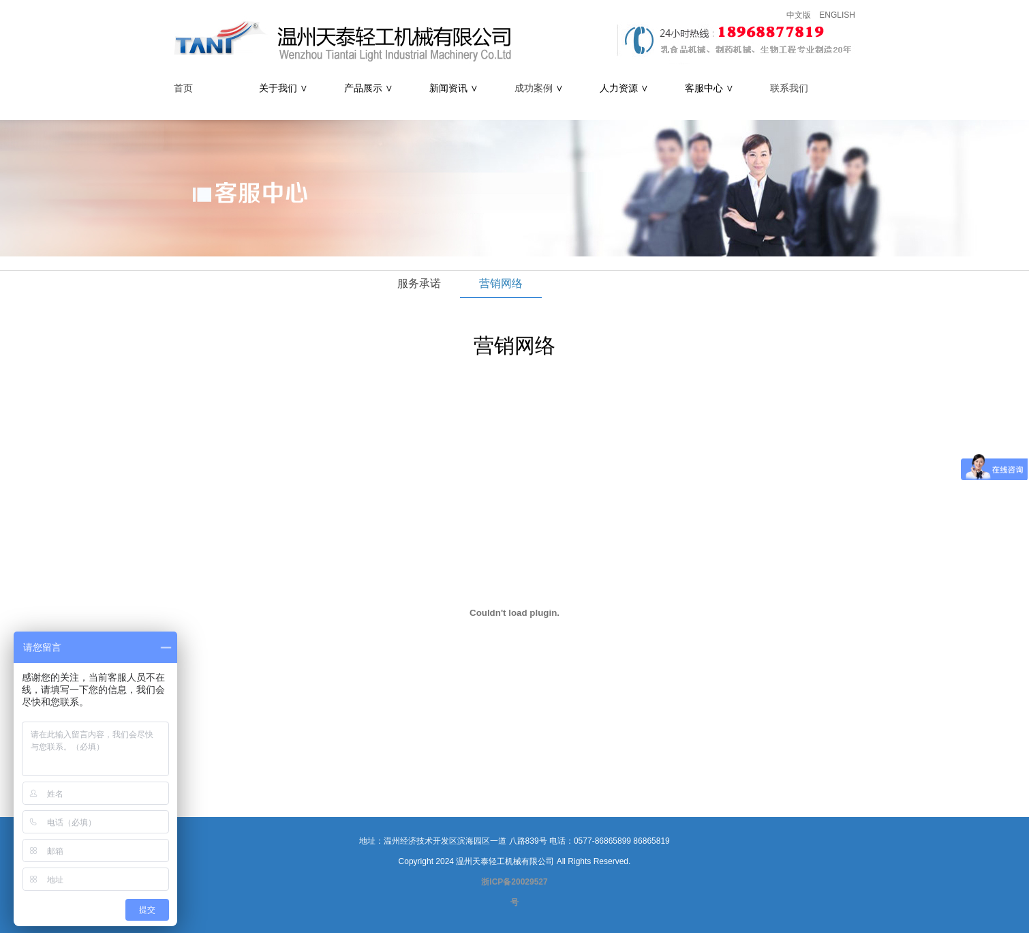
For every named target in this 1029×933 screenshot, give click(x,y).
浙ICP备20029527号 (514, 892)
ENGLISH (837, 15)
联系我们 (789, 88)
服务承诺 (419, 283)
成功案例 (533, 88)
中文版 (798, 15)
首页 (183, 88)
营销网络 (501, 283)
